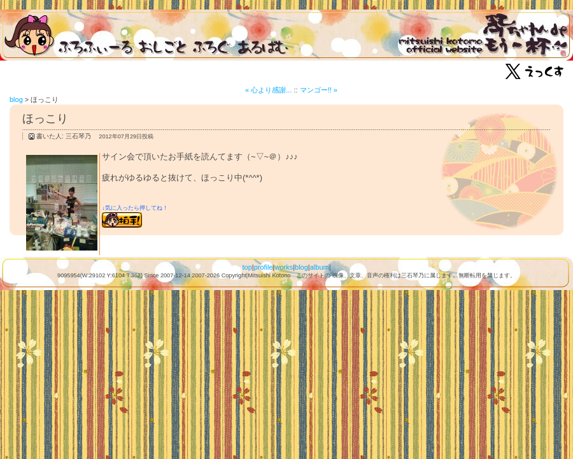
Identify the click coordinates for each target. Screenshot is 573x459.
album (319, 267)
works (283, 267)
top (246, 267)
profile (263, 267)
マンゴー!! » (318, 90)
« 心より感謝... (268, 90)
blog (16, 99)
